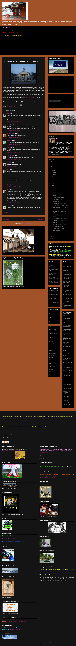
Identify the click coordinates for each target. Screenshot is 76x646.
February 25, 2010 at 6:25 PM (14, 209)
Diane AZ (9, 140)
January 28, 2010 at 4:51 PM (13, 137)
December (54, 170)
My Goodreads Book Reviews (52, 274)
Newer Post (6, 219)
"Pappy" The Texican (66, 343)
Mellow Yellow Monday (52, 340)
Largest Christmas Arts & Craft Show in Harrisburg (67, 300)
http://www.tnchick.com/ (45, 468)
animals (51, 369)
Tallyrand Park (52, 363)
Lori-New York (66, 372)
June (53, 181)
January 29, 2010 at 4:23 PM (13, 202)
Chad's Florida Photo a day (66, 401)
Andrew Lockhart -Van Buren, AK (67, 329)
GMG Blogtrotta (67, 388)
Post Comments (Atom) (26, 223)
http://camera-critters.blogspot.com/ (48, 477)
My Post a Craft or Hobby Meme (53, 270)
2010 (52, 168)
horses (50, 374)
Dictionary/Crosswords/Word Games (54, 291)
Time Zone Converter (51, 316)
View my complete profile (55, 154)
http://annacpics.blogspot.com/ (60, 571)
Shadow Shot (52, 353)
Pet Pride (51, 348)
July (53, 179)
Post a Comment (9, 212)
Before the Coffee (67, 370)
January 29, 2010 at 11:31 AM (14, 186)
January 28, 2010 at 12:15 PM (14, 121)
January (54, 192)
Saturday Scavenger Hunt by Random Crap (67, 338)
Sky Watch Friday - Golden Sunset (60, 218)
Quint (64, 322)
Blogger (52, 642)
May (53, 183)
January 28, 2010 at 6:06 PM (13, 159)
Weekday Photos (47, 578)
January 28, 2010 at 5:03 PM (13, 144)
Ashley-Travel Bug (67, 362)
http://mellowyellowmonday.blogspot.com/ (11, 450)
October (54, 172)
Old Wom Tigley (67, 375)
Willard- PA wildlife (67, 264)
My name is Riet (11, 133)
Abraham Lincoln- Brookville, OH (67, 325)
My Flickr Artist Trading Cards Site (53, 282)
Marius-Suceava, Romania (67, 385)
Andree (9, 205)
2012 (52, 164)
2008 (52, 236)
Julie (8, 169)
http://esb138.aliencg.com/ (46, 452)
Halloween (51, 337)
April (53, 185)
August (54, 176)
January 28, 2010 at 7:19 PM (13, 166)
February (54, 190)
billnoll (42, 642)
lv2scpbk (9, 162)
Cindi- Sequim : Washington (67, 405)
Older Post (41, 219)
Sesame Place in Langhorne (67, 291)
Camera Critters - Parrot (58, 197)
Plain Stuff (9, 184)
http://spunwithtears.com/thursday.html (17, 621)
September (55, 174)
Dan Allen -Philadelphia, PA (67, 271)
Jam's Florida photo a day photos (67, 397)
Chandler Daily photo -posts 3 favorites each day (67, 393)
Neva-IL (65, 382)
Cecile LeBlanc (10, 155)
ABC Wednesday (53, 329)
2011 (52, 166)
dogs (50, 371)
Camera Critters (53, 333)
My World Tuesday (53, 344)
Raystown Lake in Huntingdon (67, 282)
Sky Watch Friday (11, 106)
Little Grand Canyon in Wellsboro (66, 287)
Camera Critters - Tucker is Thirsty (60, 205)
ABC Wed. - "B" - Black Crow (59, 203)
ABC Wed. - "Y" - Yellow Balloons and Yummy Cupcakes (60, 225)
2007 (52, 238)
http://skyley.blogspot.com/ (35, 101)
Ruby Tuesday (52, 350)
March (53, 187)
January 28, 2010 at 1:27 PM (13, 130)
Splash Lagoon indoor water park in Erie (67, 305)
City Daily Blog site (67, 367)
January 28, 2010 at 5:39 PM (13, 152)
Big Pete (65, 355)
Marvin (64, 350)
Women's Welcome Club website (67, 278)
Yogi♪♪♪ (9, 147)
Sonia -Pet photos (67, 353)
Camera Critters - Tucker (58, 228)
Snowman (54, 222)
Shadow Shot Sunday (52, 356)
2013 (52, 161)
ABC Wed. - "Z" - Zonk (57, 220)
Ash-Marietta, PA (67, 274)
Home (24, 219)
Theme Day (52, 366)
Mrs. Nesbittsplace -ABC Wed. (67, 359)
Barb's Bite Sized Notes (24, 29)
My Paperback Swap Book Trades (53, 278)
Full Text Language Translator (53, 303)
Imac (64, 364)
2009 (52, 234)
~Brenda (9, 124)
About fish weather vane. (30, 97)
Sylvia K (9, 113)
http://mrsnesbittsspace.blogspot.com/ (11, 538)
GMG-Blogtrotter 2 (67, 316)
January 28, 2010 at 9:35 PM (13, 175)
